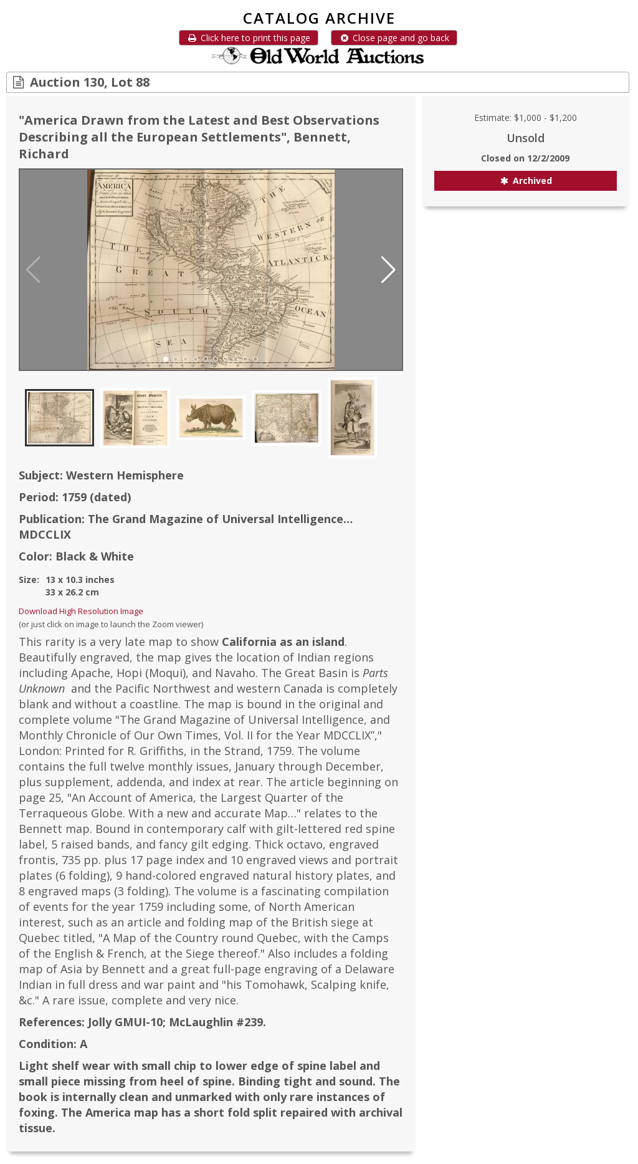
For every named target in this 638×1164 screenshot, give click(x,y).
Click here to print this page (248, 38)
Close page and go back (394, 38)
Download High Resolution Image (81, 611)
